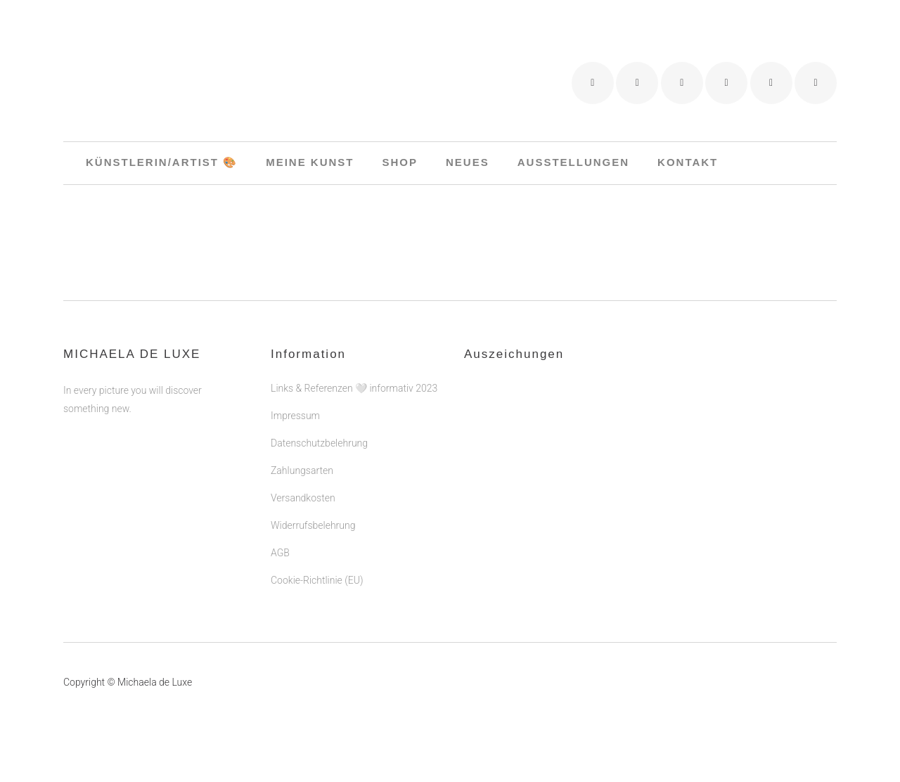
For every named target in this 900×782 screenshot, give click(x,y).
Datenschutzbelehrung (319, 443)
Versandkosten (303, 498)
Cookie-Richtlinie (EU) (317, 580)
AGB (280, 552)
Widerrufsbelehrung (313, 525)
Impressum (295, 415)
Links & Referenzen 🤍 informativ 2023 (354, 388)
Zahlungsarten (302, 470)
